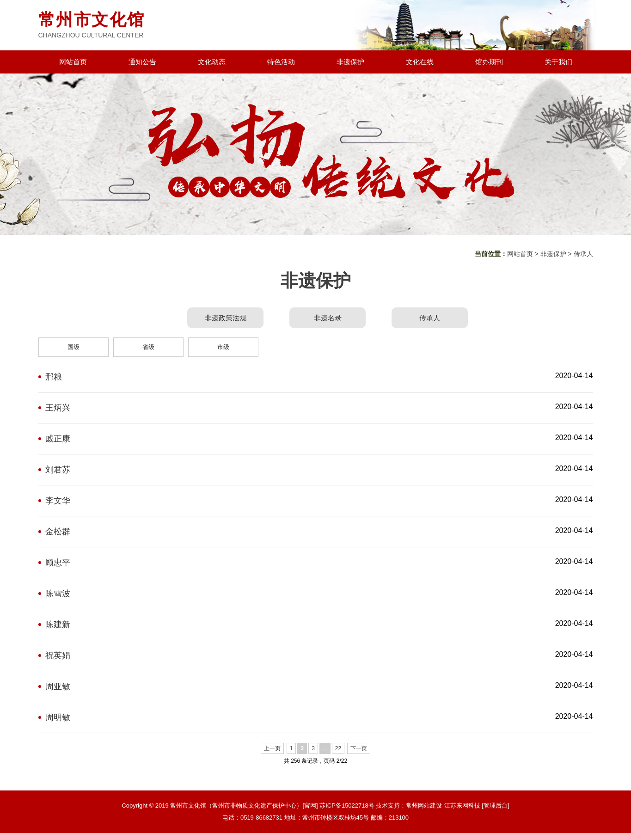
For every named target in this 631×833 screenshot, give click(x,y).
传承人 (583, 253)
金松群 (57, 531)
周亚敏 (57, 686)
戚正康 (57, 438)
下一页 (358, 748)
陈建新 (57, 624)
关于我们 (558, 62)
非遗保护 (350, 62)
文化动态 (212, 62)
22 (338, 748)
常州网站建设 (424, 805)
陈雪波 (57, 593)
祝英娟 (57, 655)
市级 (223, 346)
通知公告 (142, 62)
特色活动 (281, 62)
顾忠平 (57, 562)
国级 (73, 346)
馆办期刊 (489, 62)
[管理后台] (495, 805)
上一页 (272, 748)
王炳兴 (57, 407)
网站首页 (73, 62)
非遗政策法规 (225, 318)
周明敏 (57, 717)
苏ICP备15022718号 (346, 805)
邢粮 (53, 376)
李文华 (57, 500)
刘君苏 (57, 469)
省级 (148, 346)
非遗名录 (328, 318)
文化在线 (420, 62)
